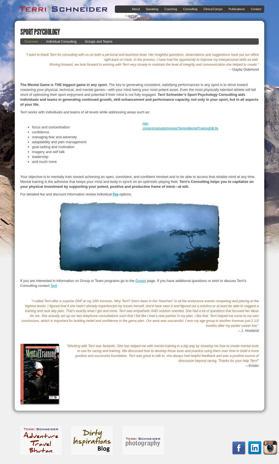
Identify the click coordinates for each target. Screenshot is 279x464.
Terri (54, 286)
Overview (31, 42)
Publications (236, 9)
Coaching (169, 9)
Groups (140, 281)
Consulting (189, 9)
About (135, 9)
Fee (115, 194)
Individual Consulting (61, 42)
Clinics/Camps (211, 9)
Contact (256, 9)
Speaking (151, 9)
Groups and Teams (98, 42)
